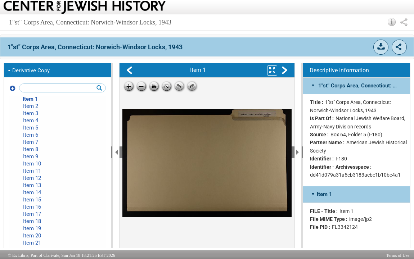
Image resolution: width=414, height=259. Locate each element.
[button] (392, 22)
